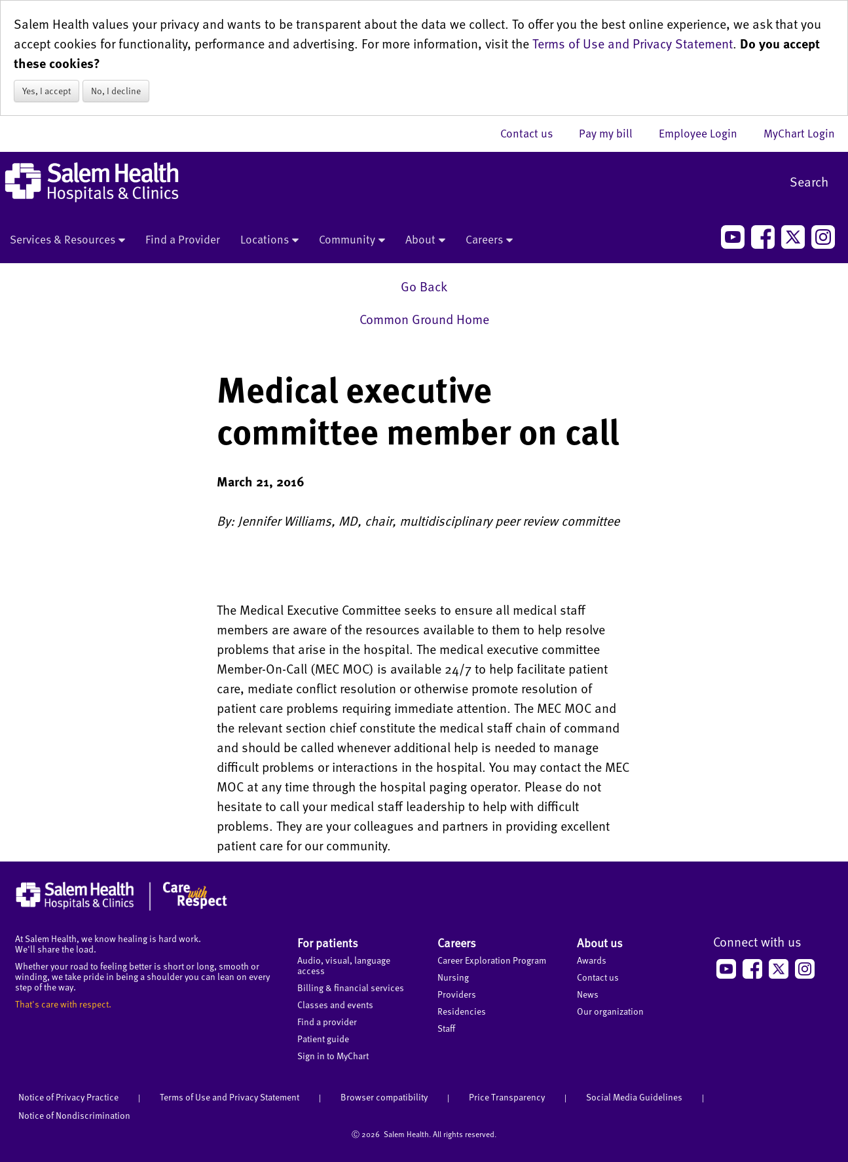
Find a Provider (182, 238)
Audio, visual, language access (343, 965)
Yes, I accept (46, 91)
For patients (327, 942)
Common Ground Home (424, 319)
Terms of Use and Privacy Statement (632, 43)
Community (352, 240)
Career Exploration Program (491, 960)
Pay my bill (612, 132)
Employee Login (704, 132)
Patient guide (323, 1038)
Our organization (610, 1011)
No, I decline (116, 91)
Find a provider (327, 1021)
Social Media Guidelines (634, 1097)
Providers (456, 994)
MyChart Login (799, 132)
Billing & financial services (350, 987)
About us (600, 942)
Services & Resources (67, 240)
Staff (446, 1028)
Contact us (533, 132)
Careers (489, 240)
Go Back (424, 286)
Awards (591, 960)
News (588, 994)
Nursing (453, 977)
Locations (269, 240)
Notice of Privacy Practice (68, 1097)
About (425, 240)
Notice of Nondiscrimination (74, 1115)
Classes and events (335, 1004)
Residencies (461, 1011)
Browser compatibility (384, 1097)
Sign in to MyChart (333, 1055)
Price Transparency (507, 1097)
